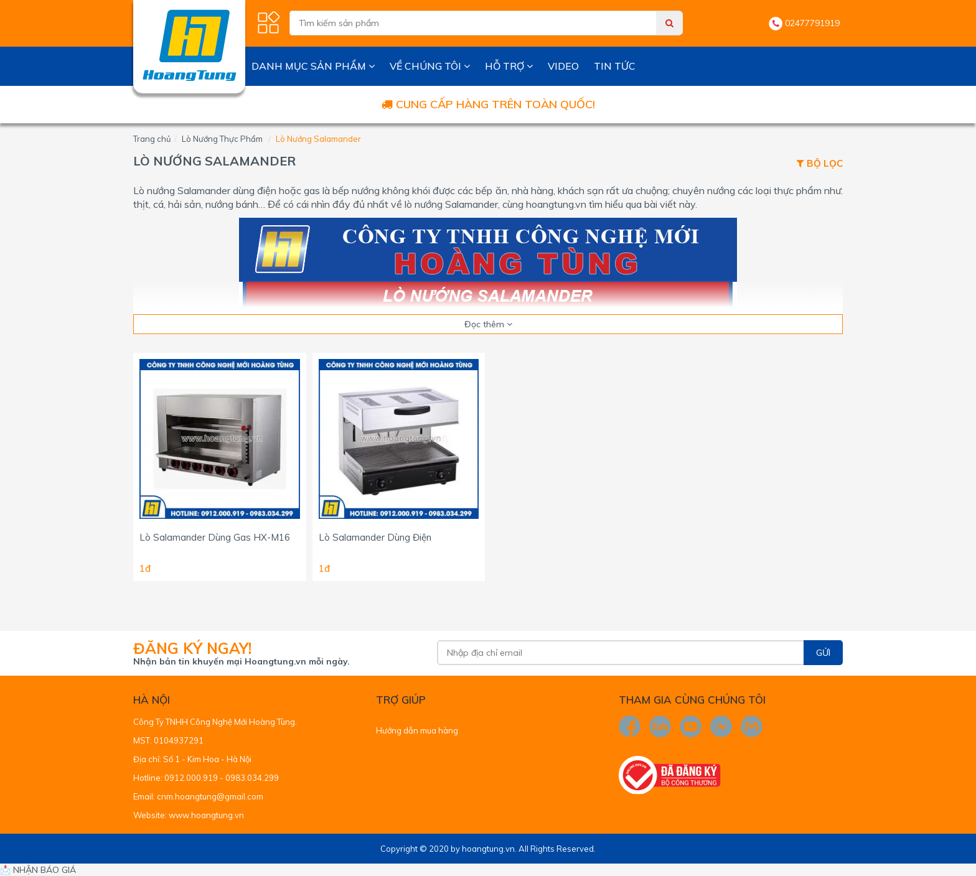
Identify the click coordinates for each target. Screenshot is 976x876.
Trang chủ (152, 139)
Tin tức (615, 66)
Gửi (823, 652)
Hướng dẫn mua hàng (417, 730)
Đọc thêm (488, 324)
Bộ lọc (820, 164)
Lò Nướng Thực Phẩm (222, 139)
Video (563, 66)
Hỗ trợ (509, 66)
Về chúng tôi (430, 66)
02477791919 (812, 23)
